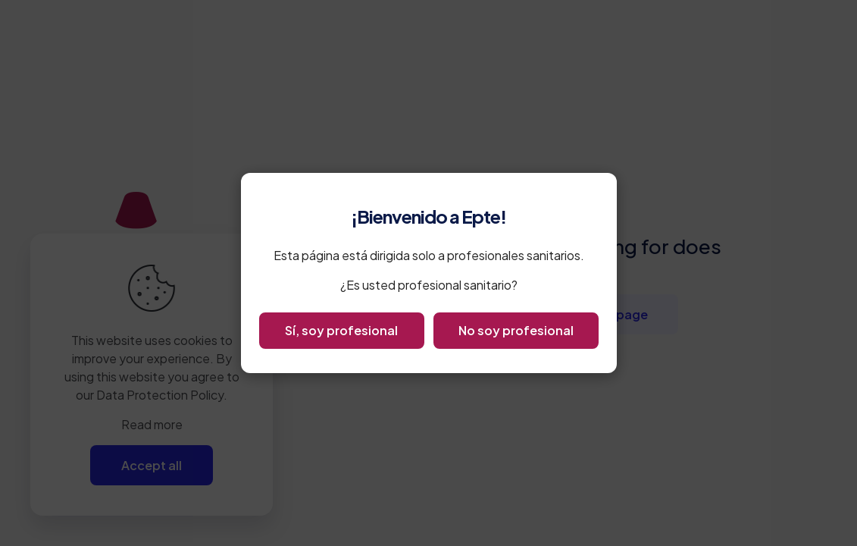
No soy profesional (516, 330)
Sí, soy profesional (341, 330)
